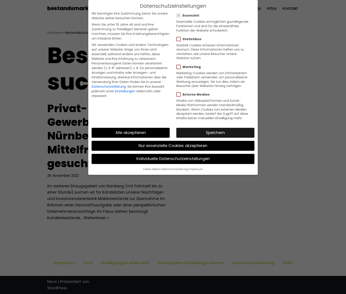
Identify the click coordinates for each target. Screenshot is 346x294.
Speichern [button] (215, 132)
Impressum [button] (196, 169)
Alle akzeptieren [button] (130, 132)
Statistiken (190, 39)
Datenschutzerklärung (109, 86)
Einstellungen (125, 91)
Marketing (190, 67)
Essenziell (189, 15)
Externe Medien (194, 94)
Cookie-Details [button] (151, 169)
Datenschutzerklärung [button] (175, 169)
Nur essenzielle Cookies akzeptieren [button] (173, 145)
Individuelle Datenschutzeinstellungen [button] (173, 158)
